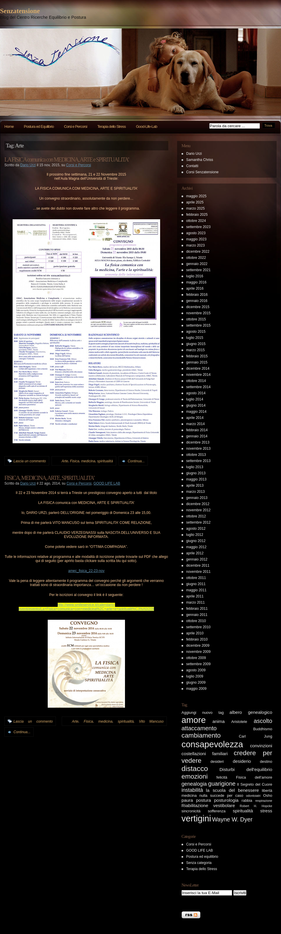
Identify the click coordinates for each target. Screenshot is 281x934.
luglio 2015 (194, 338)
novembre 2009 (198, 652)
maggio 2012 (196, 547)
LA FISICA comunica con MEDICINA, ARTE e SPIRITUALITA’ (66, 159)
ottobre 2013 (196, 455)
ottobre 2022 (196, 258)
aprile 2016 (194, 288)
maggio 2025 (196, 196)
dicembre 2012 (197, 504)
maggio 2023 (196, 239)
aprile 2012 (194, 553)
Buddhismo (262, 729)
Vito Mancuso (151, 721)
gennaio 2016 (197, 301)
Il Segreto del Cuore (254, 784)
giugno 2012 (195, 541)
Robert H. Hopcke (256, 806)
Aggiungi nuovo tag (202, 712)
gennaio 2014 (197, 436)
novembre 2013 (198, 448)
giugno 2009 (195, 682)
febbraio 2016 (197, 295)
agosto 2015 (195, 332)
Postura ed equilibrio (202, 857)
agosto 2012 (195, 529)
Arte (64, 461)
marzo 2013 (195, 492)
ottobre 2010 (196, 621)
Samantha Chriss (199, 160)
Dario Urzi (28, 165)
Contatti (192, 166)
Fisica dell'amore (254, 777)
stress (266, 810)
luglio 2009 (194, 676)
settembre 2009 (198, 664)
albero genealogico (250, 712)
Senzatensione (20, 11)
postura (203, 800)
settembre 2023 (198, 227)
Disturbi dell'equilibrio (246, 769)
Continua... (136, 461)
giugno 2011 (195, 584)
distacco (194, 768)
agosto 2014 (195, 393)
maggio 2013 (196, 479)
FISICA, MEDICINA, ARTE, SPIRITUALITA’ (49, 478)
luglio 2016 (194, 276)
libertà (267, 790)
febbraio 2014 (197, 430)
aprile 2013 (194, 485)
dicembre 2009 (197, 645)
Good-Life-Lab (146, 126)
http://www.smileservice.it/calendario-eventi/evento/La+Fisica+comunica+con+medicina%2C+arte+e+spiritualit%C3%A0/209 (86, 607)
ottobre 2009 (196, 658)
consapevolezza (212, 744)
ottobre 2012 (196, 516)
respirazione (263, 800)
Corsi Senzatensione (202, 172)
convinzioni (261, 745)
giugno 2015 (195, 344)
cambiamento (201, 735)
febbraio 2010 (197, 639)
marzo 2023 (195, 245)
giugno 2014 (195, 405)
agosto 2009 (195, 670)
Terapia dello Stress (111, 126)
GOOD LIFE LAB (106, 483)
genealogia (194, 784)
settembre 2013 (198, 461)
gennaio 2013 (197, 498)
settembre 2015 (198, 325)
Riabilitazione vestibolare (208, 805)
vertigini (196, 818)
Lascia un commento (29, 461)
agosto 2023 (195, 233)
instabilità (192, 790)
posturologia (226, 800)
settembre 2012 (198, 522)
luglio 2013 (194, 467)
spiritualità (105, 461)
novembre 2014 (198, 375)
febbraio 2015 (197, 356)
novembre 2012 (198, 510)
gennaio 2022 (197, 264)
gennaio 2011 (197, 615)
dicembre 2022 (197, 251)
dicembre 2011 (197, 565)
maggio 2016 (196, 282)
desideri (217, 761)
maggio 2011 (196, 590)
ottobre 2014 (196, 381)
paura (187, 800)
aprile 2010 (194, 633)
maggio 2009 (196, 689)
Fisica (74, 461)
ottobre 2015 (196, 319)
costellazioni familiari (204, 753)
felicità (221, 777)
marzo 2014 (195, 424)
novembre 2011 (198, 572)
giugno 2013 (195, 473)
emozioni (194, 776)
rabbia (246, 800)
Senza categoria (199, 863)
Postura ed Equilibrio (39, 126)
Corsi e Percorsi (75, 126)
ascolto (263, 721)
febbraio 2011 (197, 609)
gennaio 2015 (197, 362)
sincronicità (191, 811)
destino (266, 761)
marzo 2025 (195, 208)
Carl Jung (255, 736)
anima (219, 721)
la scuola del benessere (232, 790)
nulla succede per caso (221, 795)
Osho (267, 795)
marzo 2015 (195, 350)
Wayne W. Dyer (232, 819)
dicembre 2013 (197, 442)
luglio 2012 (194, 535)
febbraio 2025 (197, 215)
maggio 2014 (196, 412)
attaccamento (199, 728)
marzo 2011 (195, 602)
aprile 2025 (194, 202)
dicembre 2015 (197, 307)
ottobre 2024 (196, 221)
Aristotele (239, 721)
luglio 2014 (194, 399)
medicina (88, 461)
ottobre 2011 (196, 578)
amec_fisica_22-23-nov (86, 571)
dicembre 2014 (197, 368)
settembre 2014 (198, 387)
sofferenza (216, 811)
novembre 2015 (198, 313)
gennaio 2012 (197, 559)
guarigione (221, 783)
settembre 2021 (198, 270)
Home (9, 126)
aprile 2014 (194, 418)
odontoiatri (253, 795)
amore (193, 720)
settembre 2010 (198, 627)
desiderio (242, 761)
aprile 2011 (194, 596)
